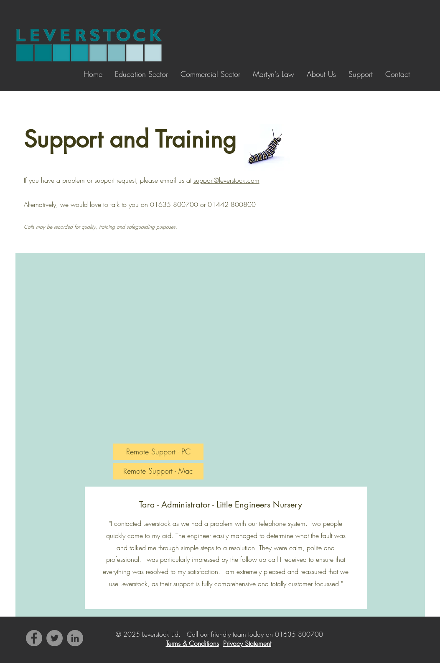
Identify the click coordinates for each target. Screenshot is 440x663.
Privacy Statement (247, 643)
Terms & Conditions (192, 643)
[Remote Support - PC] (158, 452)
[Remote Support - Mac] (158, 471)
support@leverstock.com (226, 180)
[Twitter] (54, 638)
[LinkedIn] (75, 638)
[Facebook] (34, 638)
